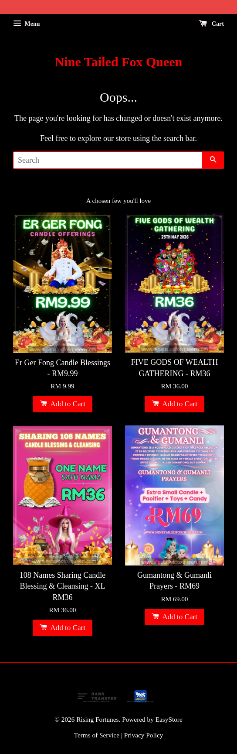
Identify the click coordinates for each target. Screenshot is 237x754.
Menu (26, 23)
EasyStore (169, 719)
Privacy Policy (143, 735)
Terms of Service (96, 735)
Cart (211, 23)
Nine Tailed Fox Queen (119, 62)
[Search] (107, 160)
